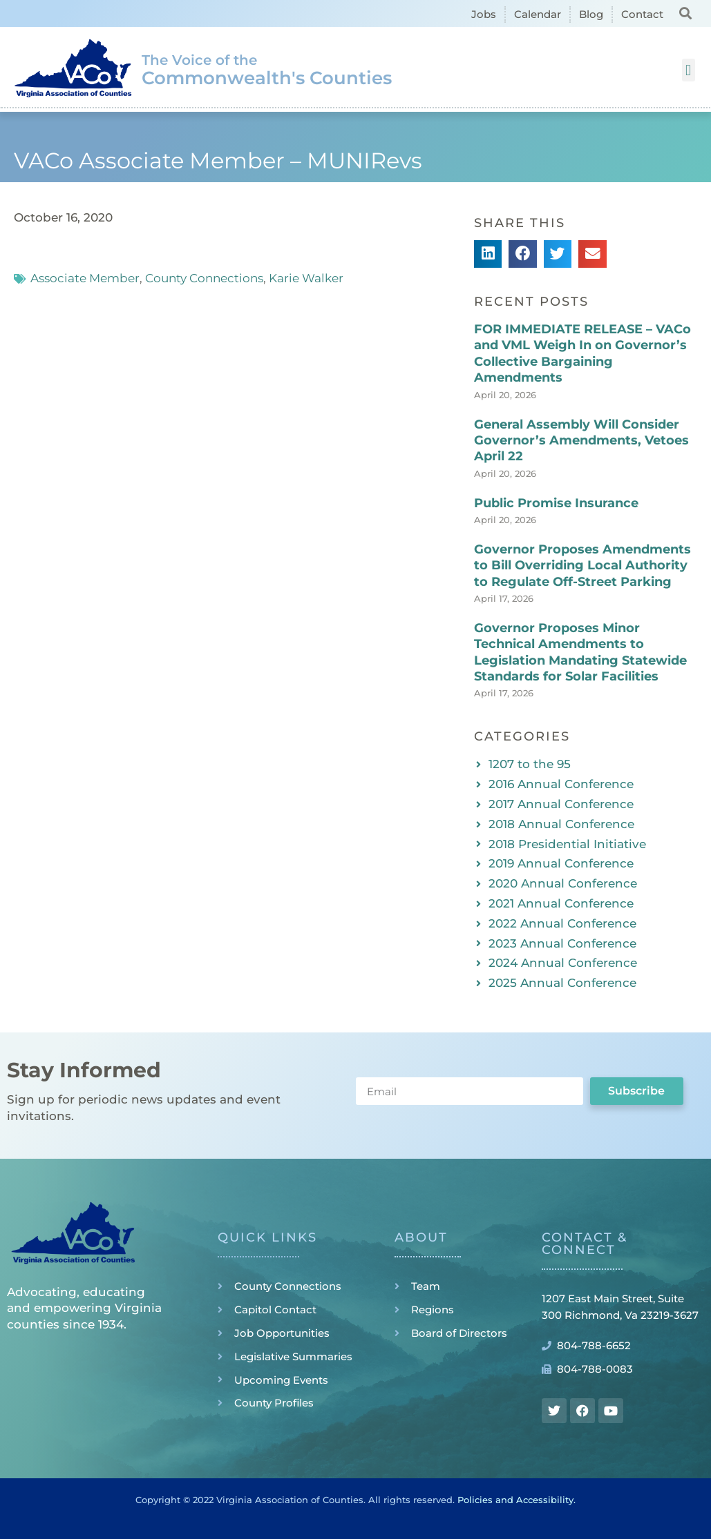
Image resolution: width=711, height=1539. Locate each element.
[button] (685, 12)
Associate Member (85, 278)
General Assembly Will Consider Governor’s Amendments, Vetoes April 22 (581, 440)
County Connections (204, 278)
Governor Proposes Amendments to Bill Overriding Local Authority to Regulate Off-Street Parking (582, 565)
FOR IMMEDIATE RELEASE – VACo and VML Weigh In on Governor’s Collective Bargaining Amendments (582, 353)
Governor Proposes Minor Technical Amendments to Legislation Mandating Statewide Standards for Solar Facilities (580, 652)
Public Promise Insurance (556, 503)
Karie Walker (306, 278)
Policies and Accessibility (515, 1499)
